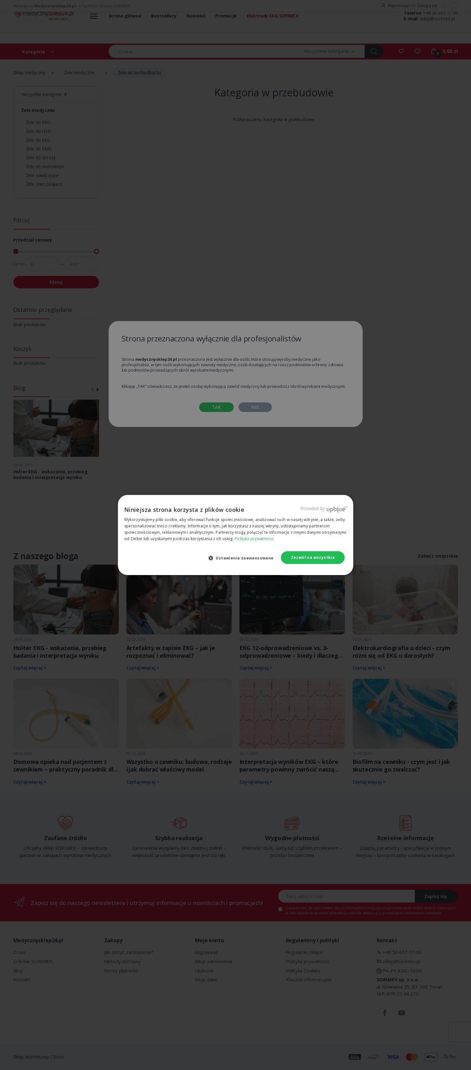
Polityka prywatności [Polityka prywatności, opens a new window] (254, 538)
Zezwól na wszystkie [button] (313, 557)
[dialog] (235, 535)
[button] (243, 558)
